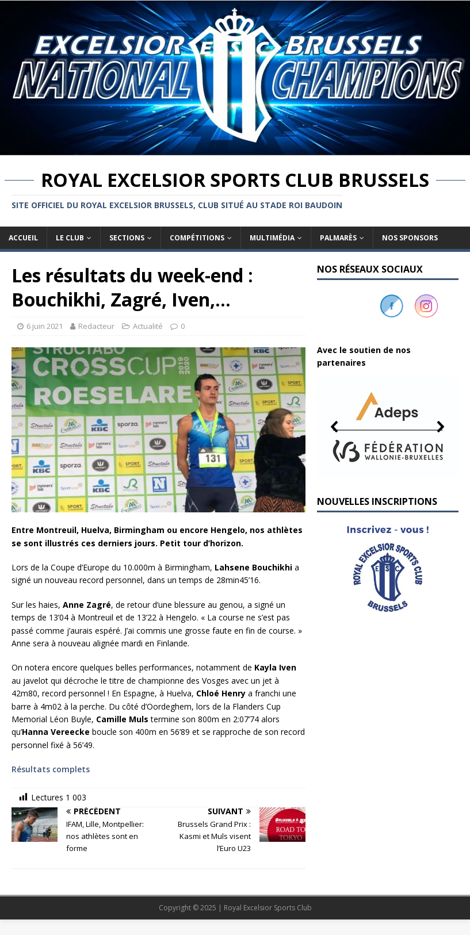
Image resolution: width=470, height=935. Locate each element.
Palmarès (338, 238)
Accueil (23, 238)
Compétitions (197, 238)
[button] (387, 426)
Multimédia (272, 238)
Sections (126, 238)
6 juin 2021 (44, 326)
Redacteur (96, 326)
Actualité (148, 326)
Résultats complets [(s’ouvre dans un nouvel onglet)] (51, 769)
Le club (70, 238)
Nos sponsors (410, 238)
